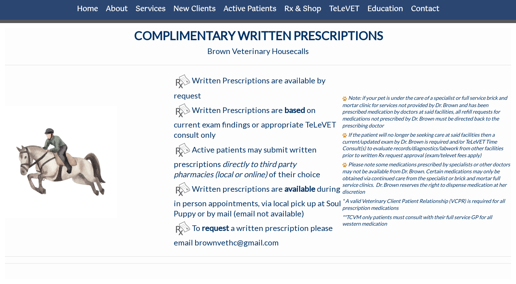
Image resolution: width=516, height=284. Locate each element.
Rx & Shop (302, 9)
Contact (425, 9)
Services (151, 9)
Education (385, 9)
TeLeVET (344, 9)
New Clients (194, 9)
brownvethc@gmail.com (236, 242)
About (117, 9)
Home (87, 9)
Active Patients (249, 9)
